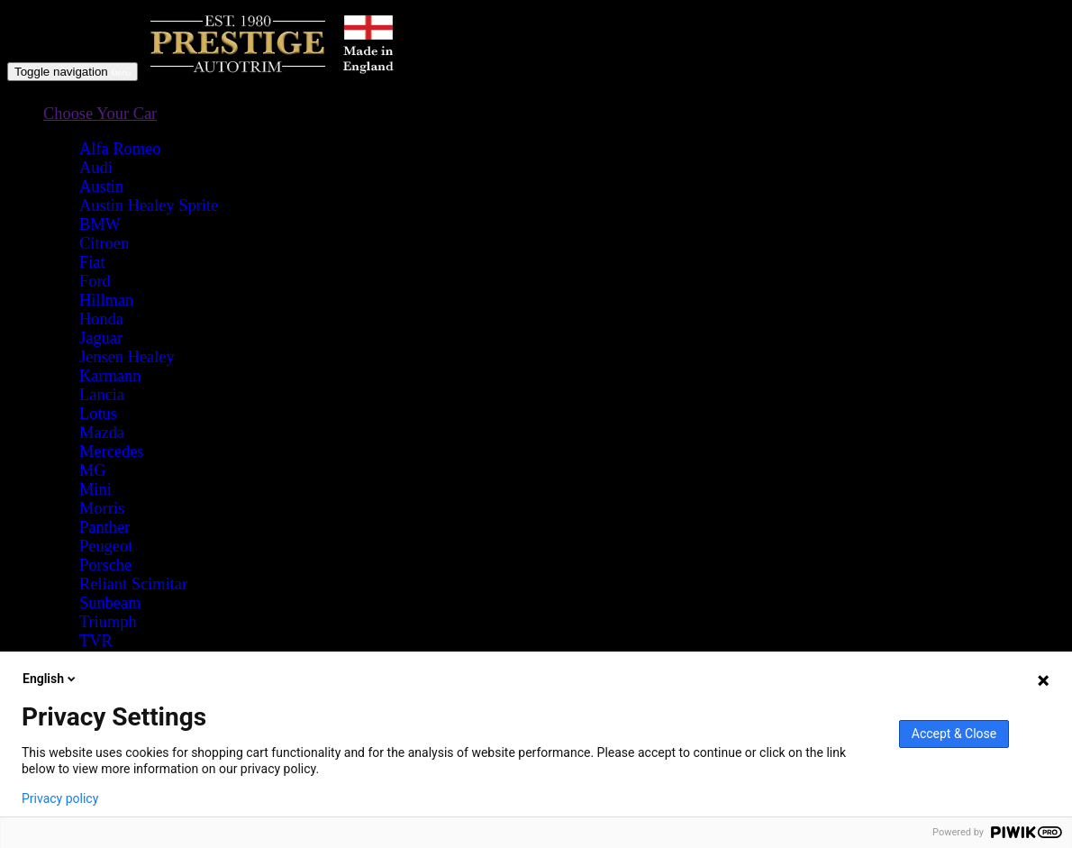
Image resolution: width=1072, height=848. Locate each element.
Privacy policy (60, 798)
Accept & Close (954, 733)
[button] (100, 114)
